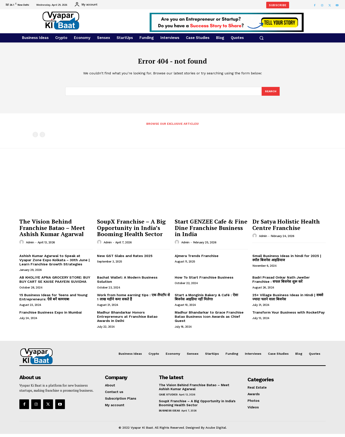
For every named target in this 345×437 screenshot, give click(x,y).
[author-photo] (22, 245)
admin (30, 245)
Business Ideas (169, 413)
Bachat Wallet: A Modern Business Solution (127, 283)
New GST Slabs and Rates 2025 (125, 259)
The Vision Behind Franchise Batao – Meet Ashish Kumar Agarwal (52, 231)
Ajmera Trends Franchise (196, 259)
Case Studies (168, 397)
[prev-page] (35, 137)
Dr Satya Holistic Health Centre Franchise (286, 228)
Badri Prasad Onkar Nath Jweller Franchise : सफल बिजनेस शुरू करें (281, 283)
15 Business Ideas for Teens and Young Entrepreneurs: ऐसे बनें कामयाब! (53, 300)
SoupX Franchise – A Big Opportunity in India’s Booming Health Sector (131, 231)
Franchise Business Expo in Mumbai (50, 315)
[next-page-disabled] (42, 137)
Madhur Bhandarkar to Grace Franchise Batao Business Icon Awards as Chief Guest (209, 319)
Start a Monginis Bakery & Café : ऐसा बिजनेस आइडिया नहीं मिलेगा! (206, 300)
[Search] (270, 94)
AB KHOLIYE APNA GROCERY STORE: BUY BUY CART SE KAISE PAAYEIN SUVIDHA (54, 283)
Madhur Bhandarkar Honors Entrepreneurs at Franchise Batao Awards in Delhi (127, 319)
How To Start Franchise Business (204, 281)
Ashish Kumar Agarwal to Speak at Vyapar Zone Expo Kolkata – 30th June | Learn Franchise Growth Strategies (54, 263)
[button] (261, 37)
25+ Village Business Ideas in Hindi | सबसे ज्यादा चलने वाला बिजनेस (287, 300)
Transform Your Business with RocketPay (288, 315)
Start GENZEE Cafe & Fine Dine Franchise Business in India (211, 231)
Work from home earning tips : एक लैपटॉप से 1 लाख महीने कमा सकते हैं (133, 300)
